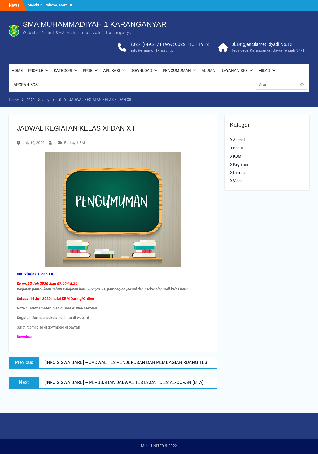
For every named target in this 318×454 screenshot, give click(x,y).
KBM (81, 143)
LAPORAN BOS (24, 84)
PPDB (88, 70)
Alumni (239, 140)
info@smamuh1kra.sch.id (152, 50)
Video (237, 181)
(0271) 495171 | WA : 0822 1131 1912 (170, 44)
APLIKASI (111, 70)
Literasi (239, 172)
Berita (69, 143)
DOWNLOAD (141, 70)
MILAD (264, 70)
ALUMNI (209, 70)
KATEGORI (63, 70)
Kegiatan (240, 164)
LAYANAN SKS (235, 70)
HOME (17, 70)
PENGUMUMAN (177, 70)
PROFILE (35, 70)
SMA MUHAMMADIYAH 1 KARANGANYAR (95, 24)
